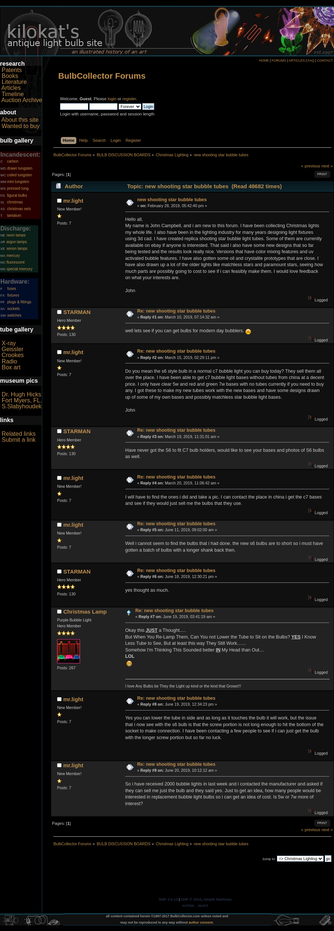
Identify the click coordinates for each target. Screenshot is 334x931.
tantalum (14, 215)
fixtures (13, 295)
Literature (14, 82)
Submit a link (18, 440)
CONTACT (325, 60)
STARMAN (77, 312)
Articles (11, 88)
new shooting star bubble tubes (172, 199)
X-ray (8, 343)
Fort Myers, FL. (21, 400)
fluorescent (15, 262)
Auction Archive (21, 100)
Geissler (12, 349)
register (129, 99)
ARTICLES (297, 60)
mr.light (73, 200)
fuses (11, 289)
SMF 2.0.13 (168, 899)
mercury (13, 256)
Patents (11, 70)
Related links (18, 434)
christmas (15, 202)
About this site (20, 120)
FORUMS (279, 60)
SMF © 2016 (191, 899)
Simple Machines (218, 899)
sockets (13, 309)
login (112, 99)
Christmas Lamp (85, 611)
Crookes (12, 355)
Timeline (12, 94)
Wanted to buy (20, 126)
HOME (264, 60)
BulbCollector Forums (102, 76)
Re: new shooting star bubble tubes (176, 311)
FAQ (311, 60)
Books (9, 76)
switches (14, 315)
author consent (201, 922)
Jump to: (269, 859)
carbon (13, 161)
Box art (10, 367)
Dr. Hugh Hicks (21, 394)
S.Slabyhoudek (21, 406)
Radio (9, 361)
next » (327, 166)
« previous (310, 166)
